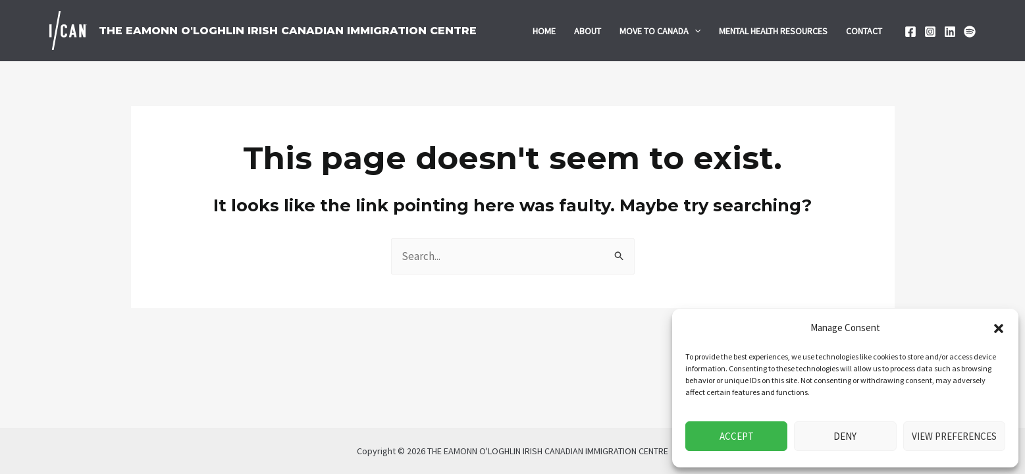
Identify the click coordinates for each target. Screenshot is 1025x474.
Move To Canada (659, 31)
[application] (694, 31)
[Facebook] (910, 32)
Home (544, 31)
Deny (844, 436)
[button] (998, 328)
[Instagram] (930, 32)
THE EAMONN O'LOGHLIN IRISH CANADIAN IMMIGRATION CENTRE (288, 30)
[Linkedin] (950, 32)
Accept (737, 436)
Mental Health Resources (773, 31)
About (587, 31)
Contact (864, 31)
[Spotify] (970, 32)
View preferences (954, 436)
